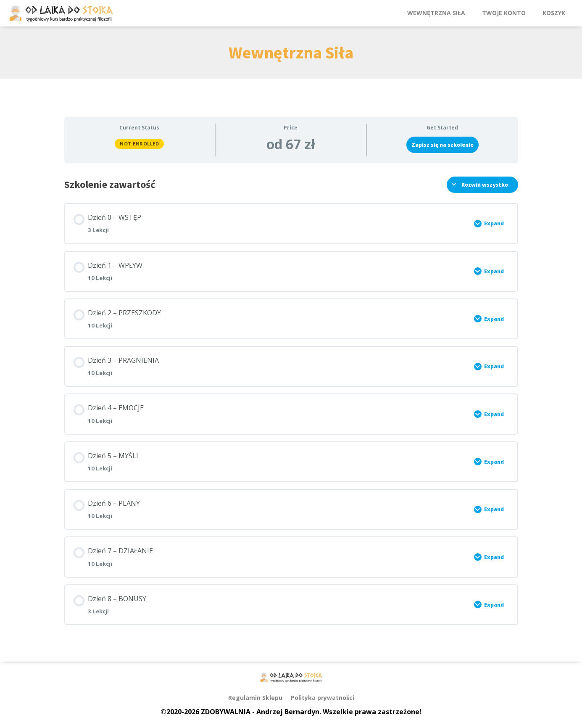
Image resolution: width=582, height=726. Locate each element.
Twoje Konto (504, 13)
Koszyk (553, 13)
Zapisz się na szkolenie (442, 144)
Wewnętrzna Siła (436, 13)
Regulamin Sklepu (255, 698)
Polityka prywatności (322, 698)
